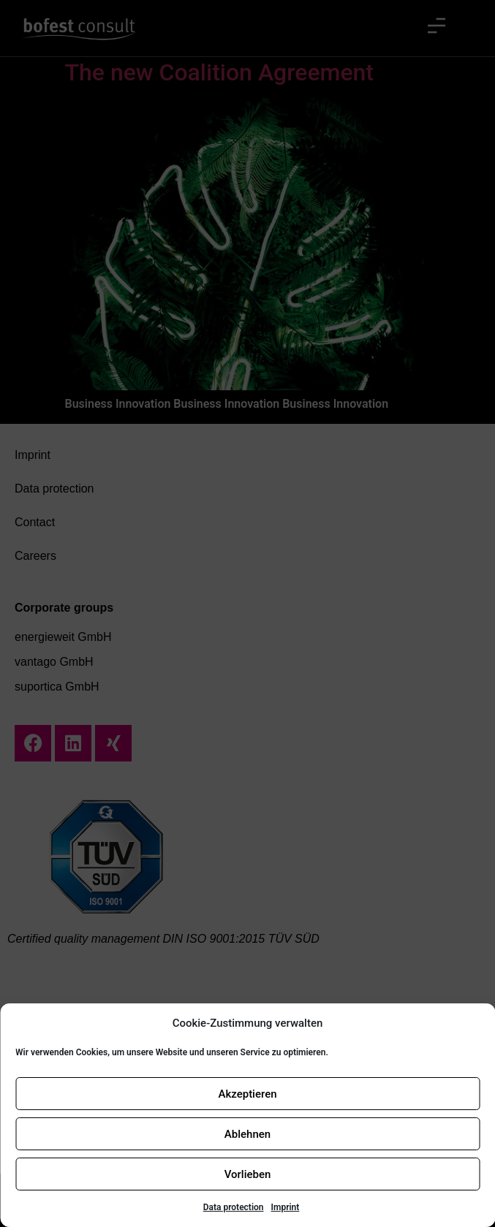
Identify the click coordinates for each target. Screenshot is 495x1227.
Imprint (285, 1207)
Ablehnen (247, 1134)
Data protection (233, 1207)
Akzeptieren (247, 1094)
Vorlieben (247, 1174)
